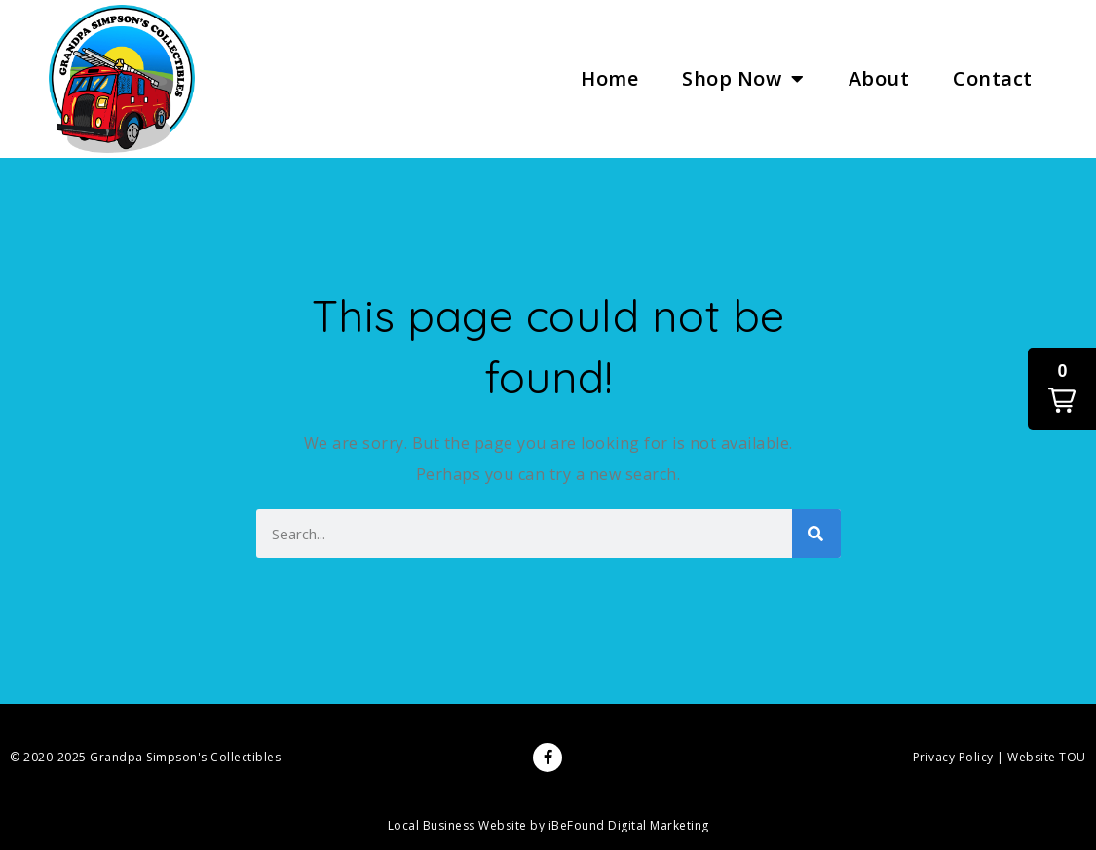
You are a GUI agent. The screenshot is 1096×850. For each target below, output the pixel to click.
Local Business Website (457, 825)
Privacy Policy (953, 757)
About (879, 78)
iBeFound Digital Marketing (628, 825)
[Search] (816, 533)
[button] (1062, 389)
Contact (993, 78)
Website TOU (1046, 757)
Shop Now (743, 78)
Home (609, 78)
